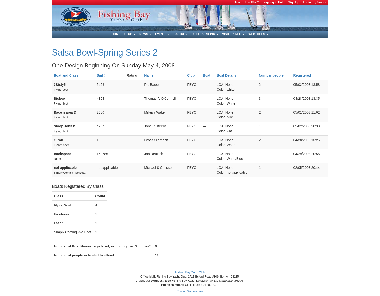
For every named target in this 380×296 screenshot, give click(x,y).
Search (320, 2)
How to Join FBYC (246, 2)
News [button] (145, 34)
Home (116, 34)
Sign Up (293, 2)
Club (191, 75)
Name (148, 75)
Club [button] (129, 34)
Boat (206, 75)
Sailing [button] (181, 34)
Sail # (101, 75)
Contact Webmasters (190, 291)
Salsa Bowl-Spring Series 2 (105, 53)
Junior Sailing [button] (205, 34)
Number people (271, 75)
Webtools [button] (258, 34)
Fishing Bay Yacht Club (190, 272)
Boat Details (226, 75)
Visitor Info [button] (233, 34)
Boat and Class (66, 75)
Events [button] (162, 34)
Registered (302, 75)
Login (307, 2)
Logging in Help (274, 2)
